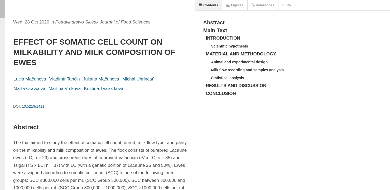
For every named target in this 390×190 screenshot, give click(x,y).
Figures (234, 5)
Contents (208, 5)
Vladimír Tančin (64, 79)
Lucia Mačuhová (29, 79)
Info (286, 5)
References (263, 5)
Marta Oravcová (29, 88)
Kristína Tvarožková (103, 88)
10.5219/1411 (33, 106)
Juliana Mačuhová (101, 79)
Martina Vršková (65, 88)
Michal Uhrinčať (138, 79)
